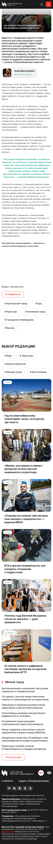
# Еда (38, 303)
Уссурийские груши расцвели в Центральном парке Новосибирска (22, 723)
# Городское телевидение (19, 319)
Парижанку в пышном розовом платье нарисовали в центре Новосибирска (23, 706)
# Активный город (35, 311)
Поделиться (13, 294)
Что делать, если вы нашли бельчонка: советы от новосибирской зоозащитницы (25, 698)
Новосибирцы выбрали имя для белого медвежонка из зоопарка (24, 714)
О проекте (7, 781)
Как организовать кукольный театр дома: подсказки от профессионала (25, 690)
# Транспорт (27, 355)
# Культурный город (16, 303)
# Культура (11, 311)
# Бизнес (10, 327)
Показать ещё (13, 757)
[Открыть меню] (48, 4)
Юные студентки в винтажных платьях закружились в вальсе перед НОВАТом (23, 731)
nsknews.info (8, 831)
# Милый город (13, 372)
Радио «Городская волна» (34, 781)
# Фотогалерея (38, 372)
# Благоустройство (15, 363)
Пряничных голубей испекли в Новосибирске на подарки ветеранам (24, 747)
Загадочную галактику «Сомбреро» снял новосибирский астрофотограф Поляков (25, 739)
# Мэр (8, 355)
